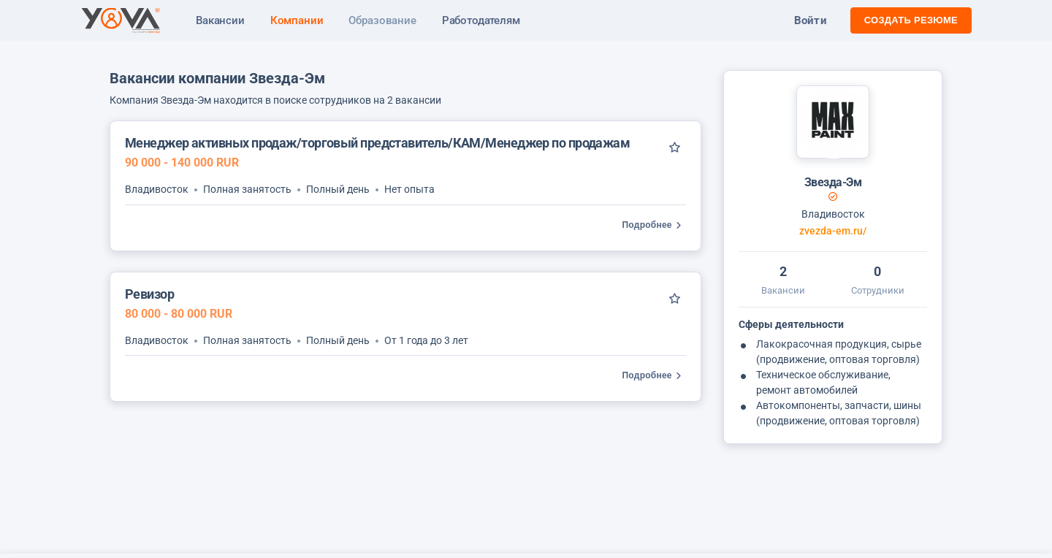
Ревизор (149, 294)
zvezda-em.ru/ (832, 231)
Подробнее (654, 225)
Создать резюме (911, 20)
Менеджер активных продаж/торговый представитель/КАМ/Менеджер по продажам (377, 142)
